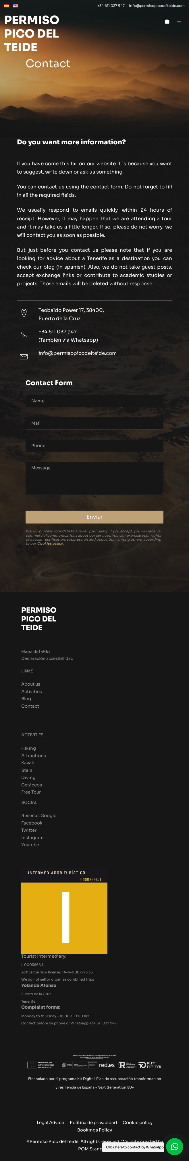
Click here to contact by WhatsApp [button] (134, 1147)
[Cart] (167, 20)
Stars (26, 770)
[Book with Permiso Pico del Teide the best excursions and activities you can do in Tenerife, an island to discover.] (67, 36)
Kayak (27, 763)
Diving (28, 777)
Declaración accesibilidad (47, 658)
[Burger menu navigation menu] (179, 20)
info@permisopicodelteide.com (77, 353)
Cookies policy (50, 543)
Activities (31, 691)
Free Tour (31, 792)
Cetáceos (31, 785)
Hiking (28, 748)
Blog (26, 698)
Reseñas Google (38, 815)
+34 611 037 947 (57, 331)
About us (30, 684)
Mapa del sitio (35, 652)
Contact (30, 706)
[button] (174, 1146)
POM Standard (94, 1149)
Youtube (30, 844)
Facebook (32, 823)
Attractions (33, 755)
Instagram (32, 837)
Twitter (28, 830)
